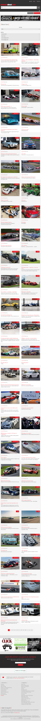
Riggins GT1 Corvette (4, 200)
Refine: (2, 32)
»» (31, 630)
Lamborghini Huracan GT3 (5, 267)
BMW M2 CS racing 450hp (26, 384)
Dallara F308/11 (24, 106)
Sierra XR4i (23, 153)
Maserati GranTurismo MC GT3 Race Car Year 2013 (10, 384)
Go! (38, 7)
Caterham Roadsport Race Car (6, 222)
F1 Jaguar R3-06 (24, 84)
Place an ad (37, 13)
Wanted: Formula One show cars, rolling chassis (30, 315)
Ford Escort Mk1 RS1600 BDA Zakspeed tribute (9, 59)
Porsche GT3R (3, 84)
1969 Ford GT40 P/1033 (25, 527)
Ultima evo (23, 200)
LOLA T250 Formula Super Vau (6, 315)
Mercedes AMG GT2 (4, 362)
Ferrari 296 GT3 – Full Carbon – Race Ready (9, 291)
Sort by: (20, 27)
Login (34, 1)
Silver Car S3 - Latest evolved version (7, 573)
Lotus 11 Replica (24, 245)
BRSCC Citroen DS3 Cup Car (5, 480)
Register (38, 1)
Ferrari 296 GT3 (3, 457)
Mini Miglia (23, 222)
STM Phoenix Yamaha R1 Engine (27, 480)
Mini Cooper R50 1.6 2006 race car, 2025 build (9, 177)
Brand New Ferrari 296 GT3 (26, 433)
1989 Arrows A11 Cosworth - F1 (6, 106)
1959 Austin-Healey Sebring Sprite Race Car (9, 153)
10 (25, 630)
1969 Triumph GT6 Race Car (26, 500)
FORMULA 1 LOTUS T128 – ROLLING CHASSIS (29, 338)
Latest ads (30, 13)
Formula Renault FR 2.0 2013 (26, 573)
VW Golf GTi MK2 (24, 620)
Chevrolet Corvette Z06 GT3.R (6, 245)
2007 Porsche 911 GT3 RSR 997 (6, 527)
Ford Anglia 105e (4, 550)
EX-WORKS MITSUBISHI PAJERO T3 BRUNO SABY (9, 338)
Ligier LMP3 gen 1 (24, 550)
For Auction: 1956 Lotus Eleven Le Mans (28, 457)
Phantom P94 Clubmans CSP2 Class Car (28, 177)
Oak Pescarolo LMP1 (25, 129)
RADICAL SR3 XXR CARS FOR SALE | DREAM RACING (10, 596)
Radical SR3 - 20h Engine (26, 291)
